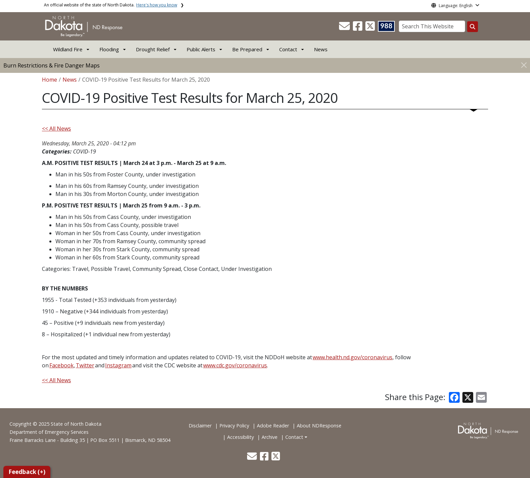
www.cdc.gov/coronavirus (235, 365)
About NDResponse (319, 425)
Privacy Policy (234, 425)
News (321, 49)
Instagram (118, 365)
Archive (270, 437)
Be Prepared (247, 49)
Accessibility (240, 437)
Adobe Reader (273, 425)
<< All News (56, 128)
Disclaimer (200, 425)
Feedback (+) (26, 472)
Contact (294, 437)
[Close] (524, 65)
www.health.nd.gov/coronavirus (352, 357)
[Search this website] (472, 26)
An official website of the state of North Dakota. (110, 5)
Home (49, 79)
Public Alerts (201, 49)
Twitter (85, 365)
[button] (345, 28)
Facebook (61, 365)
